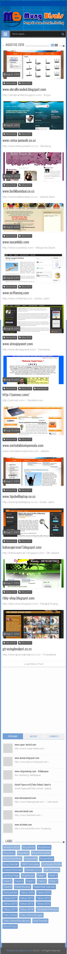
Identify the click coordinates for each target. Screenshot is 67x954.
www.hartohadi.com (24, 811)
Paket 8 (7, 886)
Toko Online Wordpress (16, 920)
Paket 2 (53, 875)
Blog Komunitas (41, 852)
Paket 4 (19, 881)
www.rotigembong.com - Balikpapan (31, 771)
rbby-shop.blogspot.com (18, 598)
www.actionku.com (23, 824)
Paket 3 (7, 881)
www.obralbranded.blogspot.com (24, 89)
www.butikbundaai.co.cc (18, 191)
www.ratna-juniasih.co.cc (19, 140)
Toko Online (10, 915)
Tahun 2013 (43, 898)
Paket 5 (30, 881)
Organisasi (28, 875)
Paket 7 (53, 881)
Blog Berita (29, 847)
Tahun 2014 (10, 903)
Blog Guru (9, 852)
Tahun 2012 (26, 898)
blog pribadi (46, 858)
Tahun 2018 (26, 909)
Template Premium (47, 909)
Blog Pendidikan (12, 858)
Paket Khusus (22, 886)
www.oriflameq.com (16, 292)
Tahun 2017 (10, 909)
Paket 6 (42, 881)
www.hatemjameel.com (25, 798)
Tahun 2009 (27, 892)
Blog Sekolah (10, 864)
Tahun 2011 (10, 898)
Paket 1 (41, 875)
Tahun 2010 (25, 83)
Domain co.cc (33, 870)
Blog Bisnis (44, 847)
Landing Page (11, 875)
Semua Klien (10, 83)
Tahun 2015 (26, 903)
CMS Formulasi (30, 864)
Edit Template (51, 870)
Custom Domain (12, 870)
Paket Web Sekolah (44, 886)
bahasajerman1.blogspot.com (22, 547)
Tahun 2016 (43, 903)
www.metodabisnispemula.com (23, 445)
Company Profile (51, 864)
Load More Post (33, 664)
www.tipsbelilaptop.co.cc (19, 496)
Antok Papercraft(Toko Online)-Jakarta (33, 784)
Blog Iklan (23, 852)
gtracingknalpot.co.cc (17, 648)
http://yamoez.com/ (16, 394)
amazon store (11, 847)
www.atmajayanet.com (18, 343)
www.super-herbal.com (25, 744)
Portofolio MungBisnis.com (20, 950)
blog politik (31, 858)
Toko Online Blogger (31, 915)
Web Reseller (40, 388)
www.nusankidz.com (16, 241)
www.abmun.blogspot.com (27, 758)
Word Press (10, 926)
